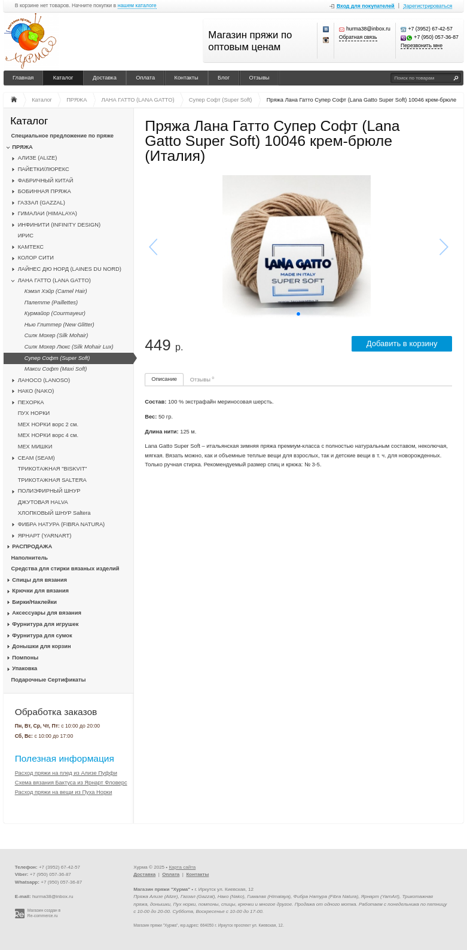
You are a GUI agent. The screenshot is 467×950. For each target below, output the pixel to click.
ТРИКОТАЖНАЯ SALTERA (52, 480)
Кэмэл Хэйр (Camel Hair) (56, 291)
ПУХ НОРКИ (34, 413)
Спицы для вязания (39, 580)
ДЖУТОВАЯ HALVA (43, 502)
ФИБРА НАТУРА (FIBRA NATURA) (61, 524)
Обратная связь (358, 37)
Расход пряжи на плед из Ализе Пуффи (66, 773)
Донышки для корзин (41, 646)
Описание (164, 379)
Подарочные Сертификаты (48, 680)
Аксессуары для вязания (46, 613)
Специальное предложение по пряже (62, 136)
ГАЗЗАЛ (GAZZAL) (41, 203)
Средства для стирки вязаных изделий (65, 569)
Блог (224, 78)
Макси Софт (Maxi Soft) (56, 369)
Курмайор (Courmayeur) (55, 313)
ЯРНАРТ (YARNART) (45, 536)
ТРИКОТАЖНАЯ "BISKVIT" (52, 469)
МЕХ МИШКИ (35, 447)
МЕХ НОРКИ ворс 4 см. (48, 435)
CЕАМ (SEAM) (36, 458)
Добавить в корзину (402, 343)
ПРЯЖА (22, 147)
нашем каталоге (137, 5)
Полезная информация (64, 758)
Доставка (105, 78)
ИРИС (25, 236)
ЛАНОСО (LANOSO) (44, 380)
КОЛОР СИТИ (36, 258)
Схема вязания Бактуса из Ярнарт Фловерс (71, 783)
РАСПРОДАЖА (32, 546)
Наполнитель (29, 558)
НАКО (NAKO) (36, 391)
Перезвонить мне (421, 45)
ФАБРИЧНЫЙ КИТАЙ (46, 181)
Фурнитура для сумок (42, 636)
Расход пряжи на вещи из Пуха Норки (63, 792)
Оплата (145, 78)
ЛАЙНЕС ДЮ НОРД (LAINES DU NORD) (69, 269)
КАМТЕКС (31, 247)
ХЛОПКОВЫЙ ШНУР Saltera (54, 513)
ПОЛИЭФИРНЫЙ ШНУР (49, 491)
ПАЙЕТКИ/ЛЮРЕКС (43, 169)
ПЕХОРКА (31, 402)
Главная (23, 78)
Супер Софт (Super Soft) (57, 358)
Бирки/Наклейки (34, 602)
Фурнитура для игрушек (45, 624)
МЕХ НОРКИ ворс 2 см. (48, 424)
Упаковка (24, 668)
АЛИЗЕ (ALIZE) (37, 158)
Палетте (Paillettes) (51, 303)
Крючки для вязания (40, 591)
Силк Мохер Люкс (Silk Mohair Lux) (69, 347)
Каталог (63, 78)
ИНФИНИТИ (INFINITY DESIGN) (59, 225)
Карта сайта (182, 867)
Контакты (187, 78)
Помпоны (25, 658)
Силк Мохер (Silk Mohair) (56, 335)
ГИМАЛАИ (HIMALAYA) (47, 213)
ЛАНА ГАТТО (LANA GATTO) (54, 280)
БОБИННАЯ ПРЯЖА (44, 191)
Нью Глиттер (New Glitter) (59, 325)
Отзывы (259, 78)
